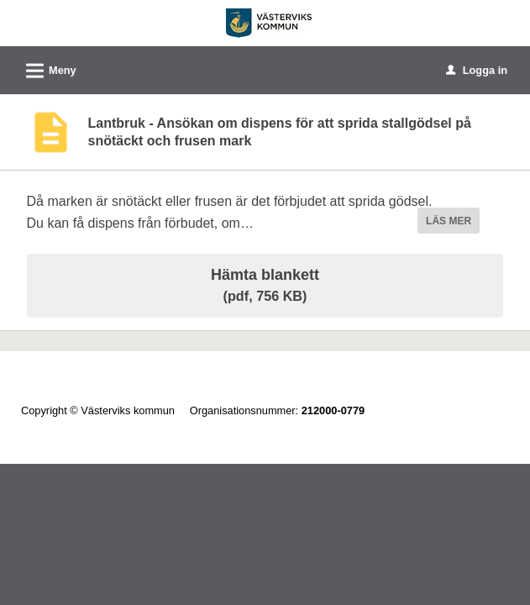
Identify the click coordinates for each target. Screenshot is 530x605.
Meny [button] (45, 68)
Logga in (476, 70)
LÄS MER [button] (448, 221)
